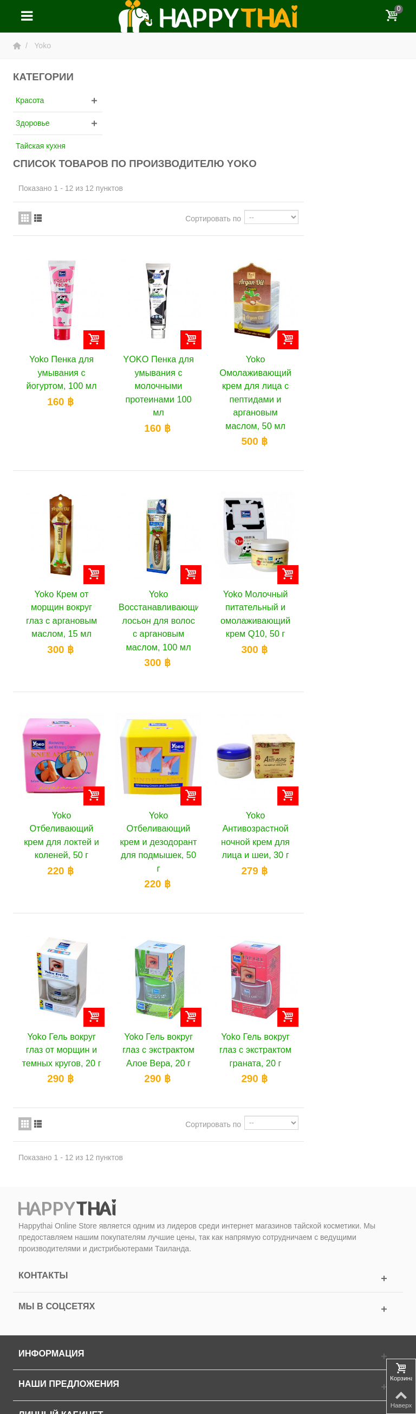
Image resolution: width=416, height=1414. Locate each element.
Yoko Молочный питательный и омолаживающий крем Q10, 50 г (355, 521)
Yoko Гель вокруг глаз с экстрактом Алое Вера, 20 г (259, 956)
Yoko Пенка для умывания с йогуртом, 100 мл (162, 282)
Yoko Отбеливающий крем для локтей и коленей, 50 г (162, 742)
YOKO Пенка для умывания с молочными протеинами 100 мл (259, 295)
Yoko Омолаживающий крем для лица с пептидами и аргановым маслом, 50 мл (355, 302)
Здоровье (33, 123)
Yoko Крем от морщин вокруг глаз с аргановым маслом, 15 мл (162, 521)
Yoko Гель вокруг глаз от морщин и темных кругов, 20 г (162, 962)
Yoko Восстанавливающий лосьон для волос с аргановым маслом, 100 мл (258, 528)
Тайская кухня (41, 146)
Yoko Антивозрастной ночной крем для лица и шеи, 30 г (355, 742)
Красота (30, 100)
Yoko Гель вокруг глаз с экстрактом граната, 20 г (355, 956)
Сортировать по (312, 128)
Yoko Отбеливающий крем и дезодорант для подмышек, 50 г (258, 749)
